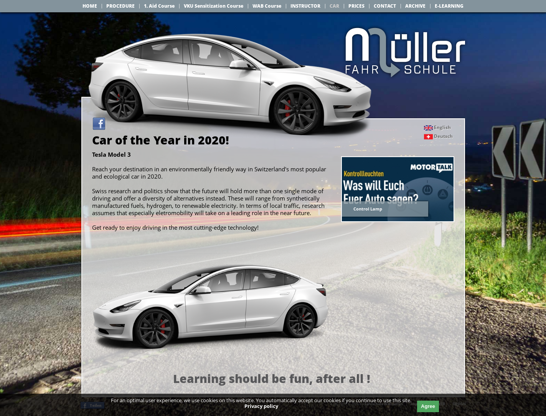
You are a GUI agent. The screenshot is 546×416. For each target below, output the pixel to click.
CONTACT (385, 6)
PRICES (356, 6)
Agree (428, 406)
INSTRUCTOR (305, 6)
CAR (334, 6)
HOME (89, 6)
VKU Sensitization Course (213, 6)
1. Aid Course (159, 6)
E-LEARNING (449, 6)
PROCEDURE (120, 6)
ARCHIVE (415, 6)
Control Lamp (367, 209)
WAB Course (266, 6)
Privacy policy (261, 406)
